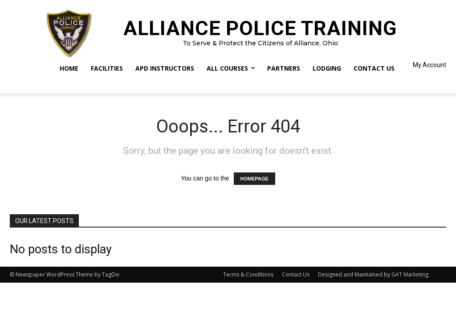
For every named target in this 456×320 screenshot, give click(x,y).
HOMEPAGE (254, 178)
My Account (429, 64)
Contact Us (295, 274)
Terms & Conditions (248, 274)
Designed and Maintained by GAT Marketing (373, 274)
